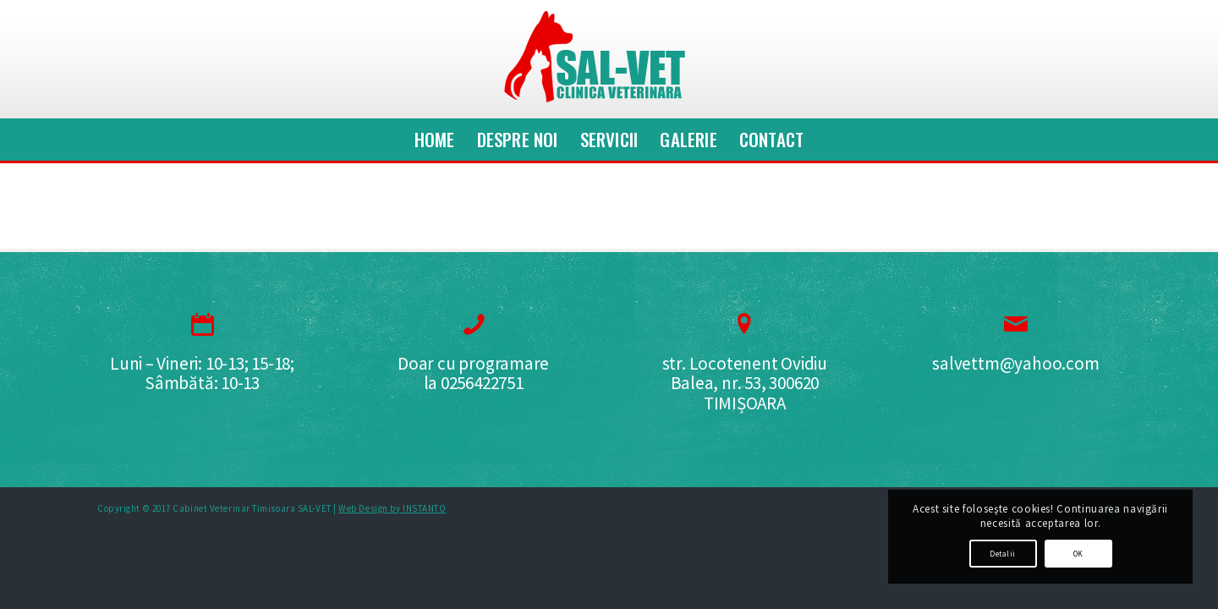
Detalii (1002, 553)
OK (1078, 553)
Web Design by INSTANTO (392, 508)
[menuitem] (434, 139)
